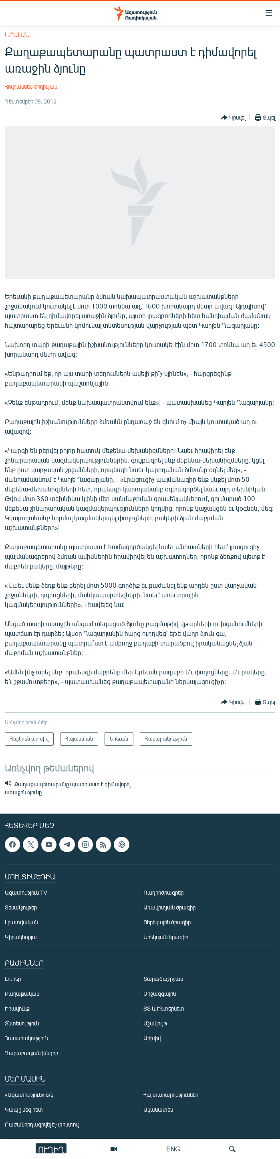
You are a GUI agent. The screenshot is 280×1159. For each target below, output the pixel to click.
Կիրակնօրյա (21, 937)
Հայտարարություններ (170, 1095)
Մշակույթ (155, 1023)
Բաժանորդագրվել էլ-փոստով (42, 1124)
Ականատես (158, 1109)
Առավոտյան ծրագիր (169, 907)
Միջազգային (159, 994)
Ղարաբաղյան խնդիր (31, 1053)
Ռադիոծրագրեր (163, 892)
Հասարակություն (26, 1038)
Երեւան (17, 35)
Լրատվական (21, 922)
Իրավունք (17, 1008)
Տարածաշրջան (163, 979)
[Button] (233, 117)
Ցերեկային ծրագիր (167, 922)
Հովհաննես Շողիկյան (31, 86)
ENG (173, 1149)
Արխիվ (152, 1038)
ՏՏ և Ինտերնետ (163, 1008)
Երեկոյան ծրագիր (165, 937)
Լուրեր (13, 979)
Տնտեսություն (22, 1023)
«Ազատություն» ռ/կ (29, 1095)
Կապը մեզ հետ (24, 1109)
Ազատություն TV (26, 892)
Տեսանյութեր (21, 907)
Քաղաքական (22, 994)
